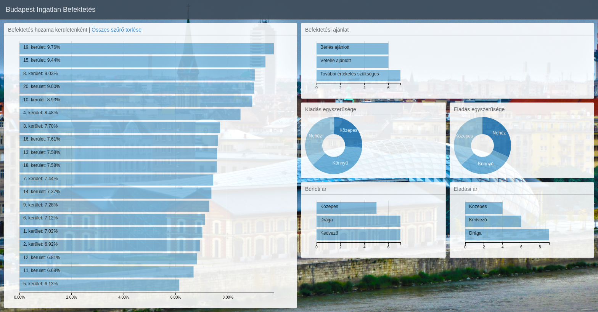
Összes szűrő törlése (116, 30)
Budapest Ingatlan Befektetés (50, 9)
